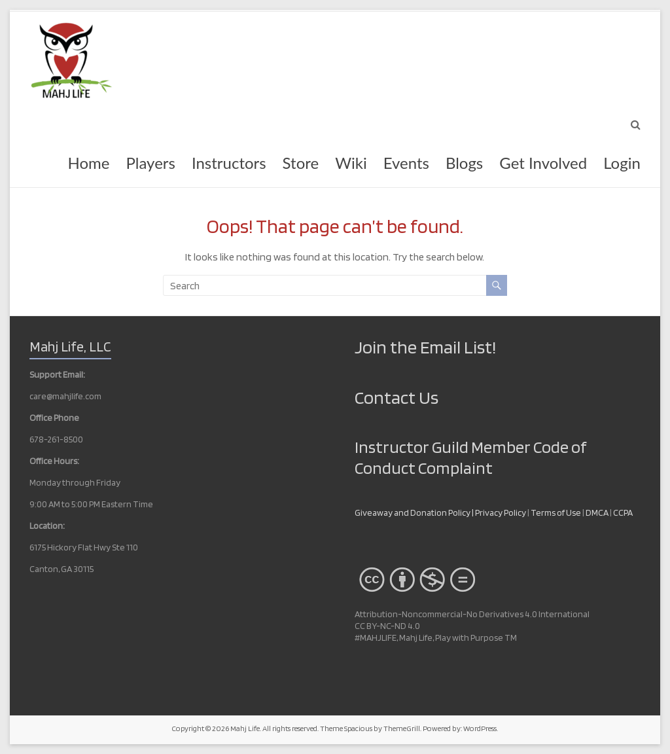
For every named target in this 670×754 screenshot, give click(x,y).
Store (301, 162)
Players (150, 162)
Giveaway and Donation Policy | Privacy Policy (440, 512)
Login (622, 162)
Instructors (229, 162)
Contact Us (396, 397)
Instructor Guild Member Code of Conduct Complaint (470, 457)
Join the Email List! (425, 347)
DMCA (598, 512)
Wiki (350, 162)
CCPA (623, 512)
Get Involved (543, 162)
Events (406, 162)
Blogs (464, 162)
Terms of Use (556, 512)
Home (88, 162)
